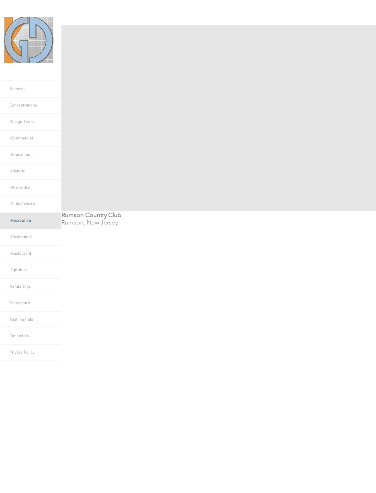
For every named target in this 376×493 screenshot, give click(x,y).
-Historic (17, 171)
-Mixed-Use (20, 187)
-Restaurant (20, 253)
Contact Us (19, 336)
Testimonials (21, 319)
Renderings (20, 286)
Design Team (22, 122)
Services (17, 89)
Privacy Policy (22, 352)
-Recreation (20, 220)
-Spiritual (18, 270)
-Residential (21, 237)
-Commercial (21, 138)
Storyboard (20, 303)
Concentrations (23, 105)
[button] (218, 118)
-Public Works (22, 204)
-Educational (21, 154)
